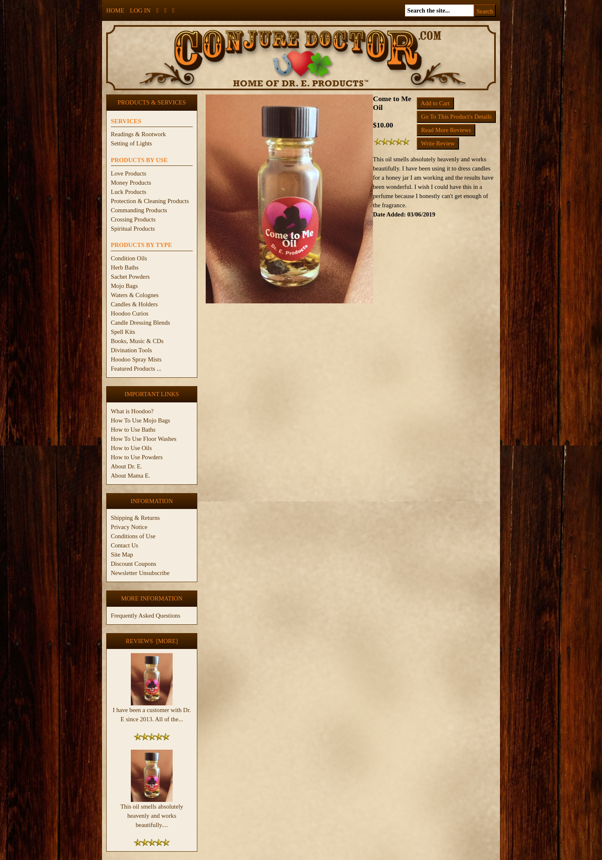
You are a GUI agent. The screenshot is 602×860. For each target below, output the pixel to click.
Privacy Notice (129, 527)
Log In (140, 10)
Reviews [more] (152, 641)
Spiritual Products (133, 228)
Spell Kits (123, 331)
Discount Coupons (133, 563)
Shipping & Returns (135, 517)
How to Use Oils (131, 448)
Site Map (122, 554)
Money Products (131, 182)
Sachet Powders (130, 276)
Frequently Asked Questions (145, 615)
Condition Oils (129, 258)
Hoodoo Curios (129, 313)
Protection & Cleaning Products (150, 201)
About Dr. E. (126, 466)
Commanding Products (139, 210)
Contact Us (124, 545)
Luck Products (128, 191)
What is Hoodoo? (132, 411)
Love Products (128, 173)
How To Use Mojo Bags (140, 420)
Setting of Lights (131, 143)
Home (115, 10)
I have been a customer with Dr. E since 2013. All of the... (152, 711)
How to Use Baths (133, 429)
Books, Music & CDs (137, 341)
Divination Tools (131, 350)
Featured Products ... (136, 368)
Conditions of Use (133, 536)
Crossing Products (133, 219)
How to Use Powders (137, 457)
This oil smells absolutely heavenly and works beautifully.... (151, 812)
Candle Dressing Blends (140, 322)
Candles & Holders (134, 304)
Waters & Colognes (134, 295)
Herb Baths (124, 267)
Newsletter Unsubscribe (140, 573)
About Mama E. (130, 475)
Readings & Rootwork (138, 134)
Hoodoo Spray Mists (136, 359)
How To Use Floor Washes (143, 438)
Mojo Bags (124, 285)
